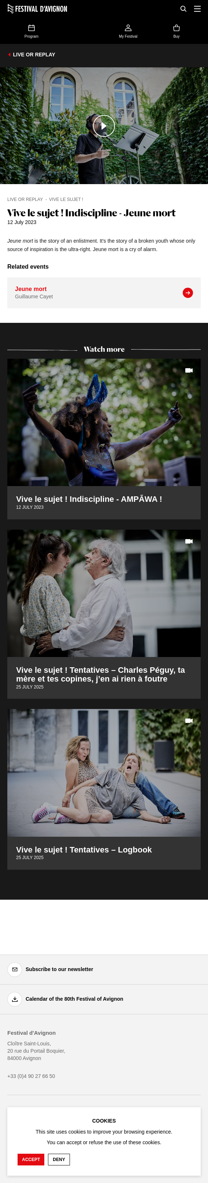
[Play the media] (104, 125)
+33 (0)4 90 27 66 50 (31, 1076)
